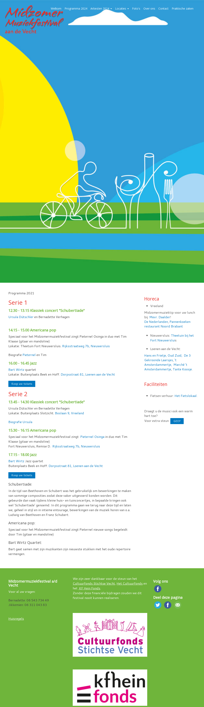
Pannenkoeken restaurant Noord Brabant (167, 323)
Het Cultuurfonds (130, 583)
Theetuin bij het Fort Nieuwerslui (172, 337)
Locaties (122, 8)
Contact (163, 8)
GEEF (177, 421)
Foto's (136, 8)
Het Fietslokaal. (186, 395)
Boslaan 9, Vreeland (70, 413)
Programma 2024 (76, 8)
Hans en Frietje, (155, 355)
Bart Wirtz (16, 369)
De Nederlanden (156, 321)
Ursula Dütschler (20, 316)
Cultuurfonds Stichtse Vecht (94, 583)
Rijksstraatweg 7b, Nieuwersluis (86, 346)
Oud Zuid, (175, 355)
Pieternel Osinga (92, 436)
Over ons (149, 8)
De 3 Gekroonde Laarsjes (167, 357)
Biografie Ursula (20, 421)
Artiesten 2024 (101, 8)
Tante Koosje (182, 369)
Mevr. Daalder (159, 317)
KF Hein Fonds (89, 588)
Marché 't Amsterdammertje (165, 366)
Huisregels (16, 618)
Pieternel (29, 354)
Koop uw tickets (21, 384)
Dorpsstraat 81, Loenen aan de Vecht (88, 374)
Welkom (56, 8)
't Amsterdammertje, (160, 362)
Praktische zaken (182, 8)
